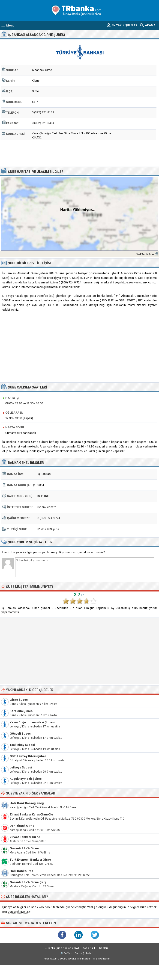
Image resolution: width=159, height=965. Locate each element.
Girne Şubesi (19, 699)
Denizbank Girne (22, 825)
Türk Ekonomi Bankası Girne (30, 859)
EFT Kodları (101, 948)
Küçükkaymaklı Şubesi (26, 778)
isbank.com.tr (46, 507)
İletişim (106, 958)
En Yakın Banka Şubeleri (78, 953)
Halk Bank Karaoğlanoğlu (28, 803)
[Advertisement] (79, 152)
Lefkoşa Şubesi (21, 767)
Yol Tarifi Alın (145, 254)
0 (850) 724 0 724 (48, 518)
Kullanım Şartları (82, 958)
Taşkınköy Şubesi (22, 745)
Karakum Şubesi (21, 711)
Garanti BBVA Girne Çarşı (28, 882)
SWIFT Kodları (82, 948)
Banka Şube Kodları (59, 948)
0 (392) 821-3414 (43, 123)
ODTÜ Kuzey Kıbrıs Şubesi (28, 756)
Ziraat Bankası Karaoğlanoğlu (31, 814)
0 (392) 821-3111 (43, 112)
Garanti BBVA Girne (24, 848)
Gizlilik (97, 958)
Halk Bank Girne (21, 871)
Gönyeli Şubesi (21, 733)
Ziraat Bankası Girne (25, 837)
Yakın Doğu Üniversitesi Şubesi (32, 722)
